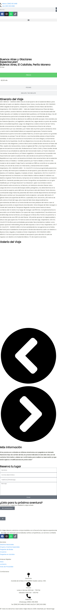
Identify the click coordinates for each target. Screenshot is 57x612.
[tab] (28, 75)
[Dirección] (28, 575)
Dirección (28, 578)
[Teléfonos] (28, 596)
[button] (28, 20)
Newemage (50, 609)
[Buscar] (56, 9)
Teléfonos (28, 599)
